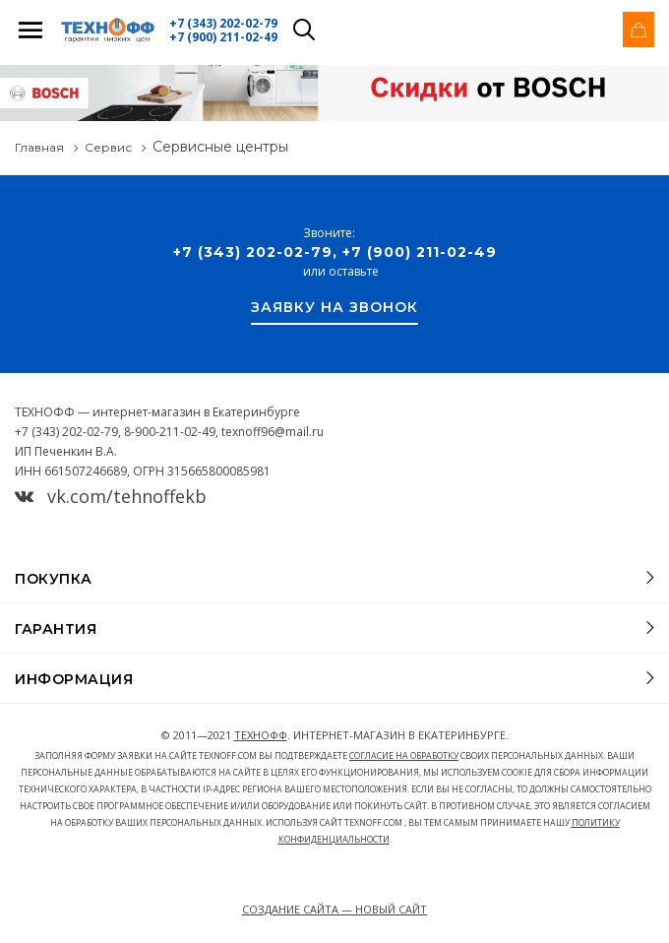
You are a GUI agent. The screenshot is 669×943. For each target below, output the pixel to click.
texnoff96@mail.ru (272, 431)
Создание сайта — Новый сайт (334, 909)
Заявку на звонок (334, 308)
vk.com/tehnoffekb (111, 496)
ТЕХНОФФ (260, 734)
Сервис (108, 147)
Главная (39, 147)
